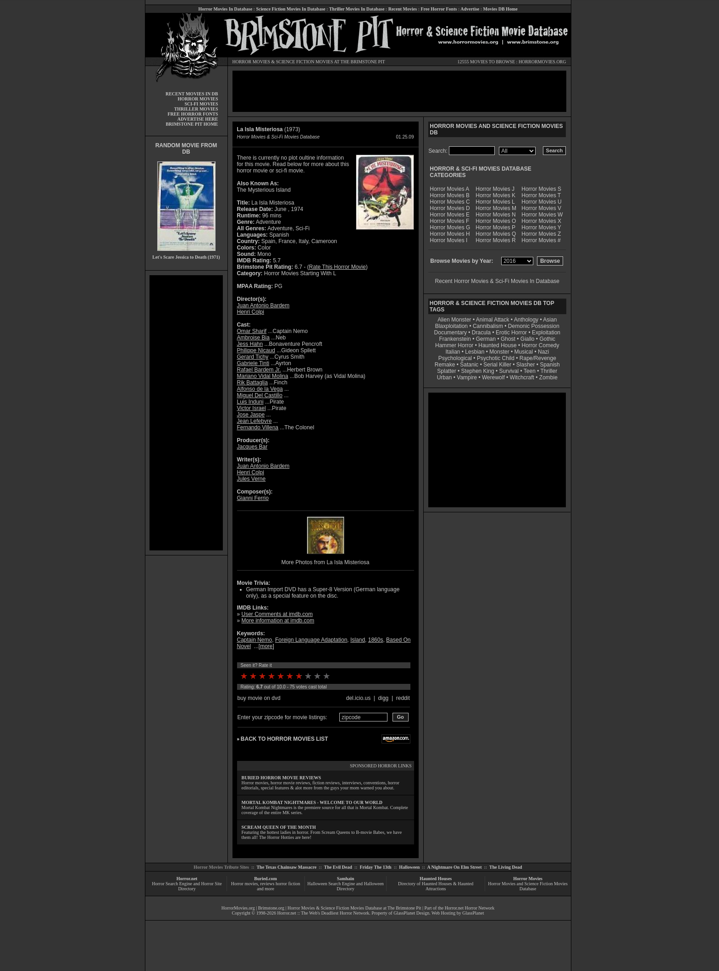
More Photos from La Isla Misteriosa (325, 562)
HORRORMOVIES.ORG (542, 61)
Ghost (508, 339)
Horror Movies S (541, 189)
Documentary (450, 332)
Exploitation (546, 332)
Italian (452, 352)
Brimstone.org (271, 907)
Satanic (469, 364)
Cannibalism (488, 326)
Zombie (548, 377)
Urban (444, 377)
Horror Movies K (495, 195)
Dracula (481, 332)
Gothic (547, 339)
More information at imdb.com (278, 620)
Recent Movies (402, 8)
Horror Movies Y (541, 227)
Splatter (446, 371)
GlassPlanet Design (411, 913)
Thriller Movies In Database (357, 8)
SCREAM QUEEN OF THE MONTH (279, 827)
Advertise (469, 8)
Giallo (527, 339)
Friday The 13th (375, 867)
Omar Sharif (252, 331)
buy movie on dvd (259, 698)
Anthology (526, 319)
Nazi (543, 352)
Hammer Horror (454, 345)
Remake (445, 364)
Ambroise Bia (253, 337)
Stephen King (477, 371)
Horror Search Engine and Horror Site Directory (186, 886)
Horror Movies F (449, 221)
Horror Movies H (450, 234)
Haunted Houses (436, 878)
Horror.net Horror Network (470, 907)
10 (326, 676)
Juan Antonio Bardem (263, 305)
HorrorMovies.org (238, 907)
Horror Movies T (541, 195)
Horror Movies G (450, 227)
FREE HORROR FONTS (192, 114)
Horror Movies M (496, 208)
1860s (375, 640)
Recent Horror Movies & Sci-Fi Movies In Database (497, 281)
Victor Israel (251, 408)
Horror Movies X (541, 221)
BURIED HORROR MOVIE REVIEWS (281, 777)
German (486, 339)
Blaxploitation (451, 326)
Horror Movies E (450, 214)
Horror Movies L (495, 202)
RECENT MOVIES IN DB (192, 93)
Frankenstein (454, 339)
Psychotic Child (495, 358)
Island (357, 640)
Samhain (345, 878)
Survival (509, 371)
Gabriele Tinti (253, 363)
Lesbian (475, 352)
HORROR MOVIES (251, 61)
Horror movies (244, 883)
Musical (523, 352)
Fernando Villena (258, 427)
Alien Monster (454, 319)
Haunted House (497, 345)
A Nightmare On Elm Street (454, 867)
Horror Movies (527, 878)
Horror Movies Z (541, 234)
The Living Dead (505, 867)
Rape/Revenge (538, 358)
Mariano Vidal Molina (262, 376)
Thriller (549, 371)
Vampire (467, 377)
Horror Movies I (448, 240)
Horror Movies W (542, 214)
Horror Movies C (450, 202)
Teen (530, 371)
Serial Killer (497, 364)
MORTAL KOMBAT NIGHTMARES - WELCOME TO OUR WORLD (312, 802)
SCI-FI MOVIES (201, 103)
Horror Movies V (541, 208)
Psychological (455, 358)
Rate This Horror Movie (337, 267)
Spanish (549, 364)
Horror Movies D (450, 208)
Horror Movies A (449, 189)
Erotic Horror (511, 332)
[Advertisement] (186, 412)
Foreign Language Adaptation (311, 640)
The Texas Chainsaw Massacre (286, 867)
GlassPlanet (473, 913)
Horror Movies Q (496, 234)
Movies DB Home (500, 8)
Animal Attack (492, 319)
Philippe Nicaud (256, 350)
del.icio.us (358, 698)
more (266, 646)
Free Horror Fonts (439, 8)
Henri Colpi (250, 312)
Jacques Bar (252, 447)
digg (383, 698)
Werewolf (493, 377)
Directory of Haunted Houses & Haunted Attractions (435, 886)
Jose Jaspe (251, 414)
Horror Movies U (541, 202)
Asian (550, 319)
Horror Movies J (495, 189)
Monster (499, 352)
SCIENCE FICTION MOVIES (304, 61)
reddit (403, 698)
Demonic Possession (533, 326)
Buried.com (265, 878)
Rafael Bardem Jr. (259, 369)
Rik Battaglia (252, 382)
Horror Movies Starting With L (300, 273)
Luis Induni (250, 402)
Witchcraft (522, 377)
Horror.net (187, 878)
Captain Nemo (254, 640)
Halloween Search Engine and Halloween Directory (345, 886)
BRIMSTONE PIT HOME (192, 124)
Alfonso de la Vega (260, 389)
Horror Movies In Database (225, 8)
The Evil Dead (338, 867)
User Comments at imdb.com (277, 614)
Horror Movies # (540, 240)
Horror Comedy (540, 345)
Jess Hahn (250, 344)
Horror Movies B (450, 195)
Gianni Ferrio (253, 498)
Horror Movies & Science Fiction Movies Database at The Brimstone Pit (354, 907)
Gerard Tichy (253, 357)
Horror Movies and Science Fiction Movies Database (528, 886)
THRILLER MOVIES (196, 108)
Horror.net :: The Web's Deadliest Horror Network (323, 913)
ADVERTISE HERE (197, 119)
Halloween (409, 867)
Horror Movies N (495, 214)
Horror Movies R (495, 240)
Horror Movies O (496, 221)
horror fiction (288, 883)
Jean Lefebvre (254, 421)
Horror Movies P (495, 227)
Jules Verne (251, 479)
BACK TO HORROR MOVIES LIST (284, 739)
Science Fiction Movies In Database (290, 8)
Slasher (525, 364)
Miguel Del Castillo (259, 395)
